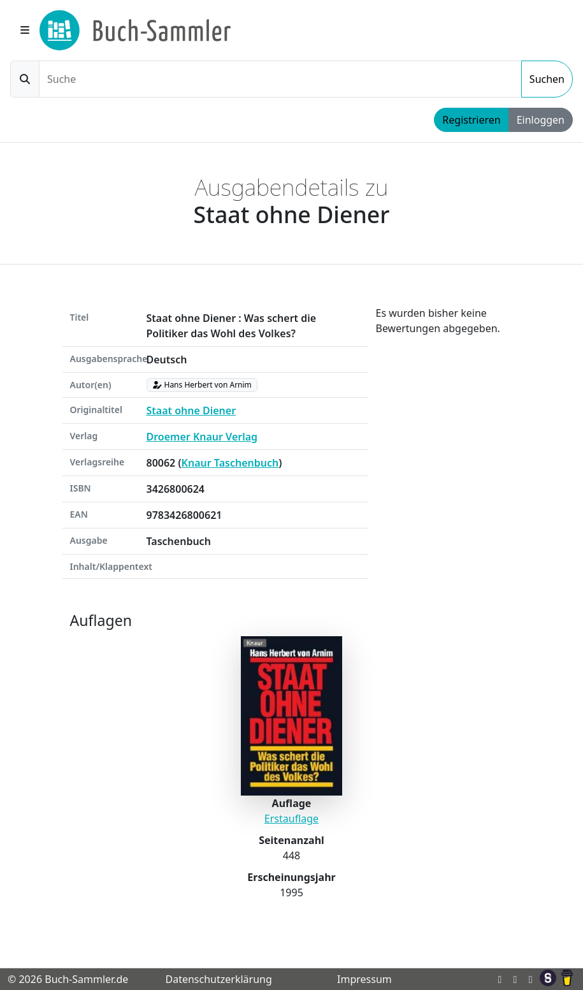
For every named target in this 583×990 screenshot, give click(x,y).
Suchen (547, 79)
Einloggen (541, 120)
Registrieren (471, 120)
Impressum (364, 979)
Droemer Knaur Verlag (202, 437)
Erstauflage (291, 819)
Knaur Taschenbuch (230, 463)
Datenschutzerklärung (218, 979)
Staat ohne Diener (191, 411)
